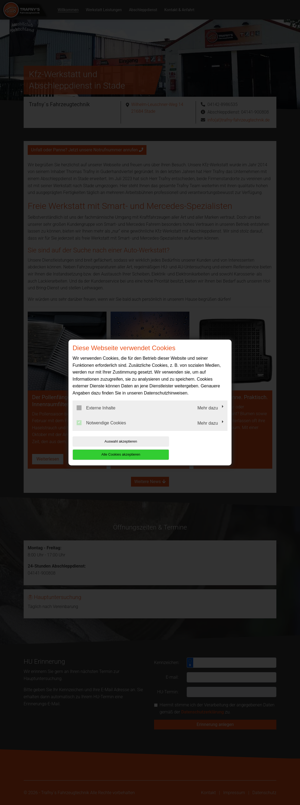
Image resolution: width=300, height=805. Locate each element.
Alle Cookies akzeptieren (192, 448)
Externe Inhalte (96, 414)
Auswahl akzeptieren (107, 448)
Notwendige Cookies (101, 429)
